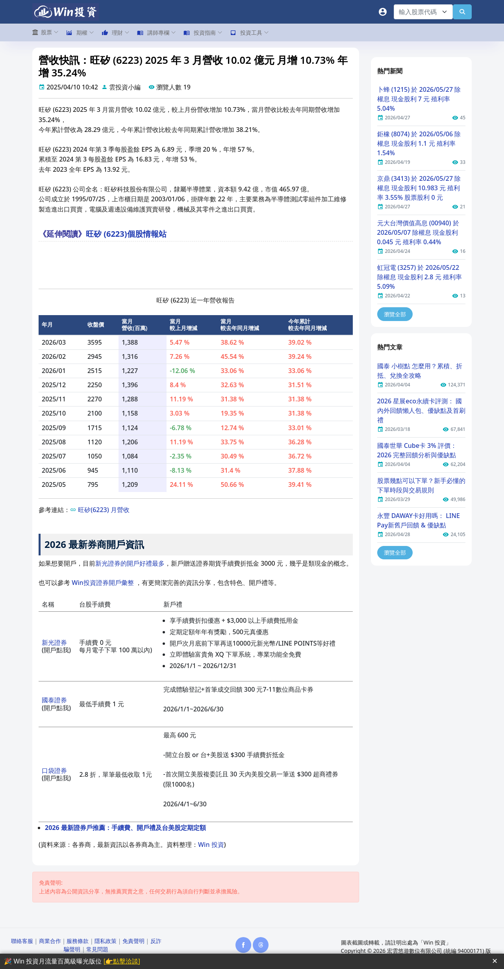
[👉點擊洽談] (122, 961)
